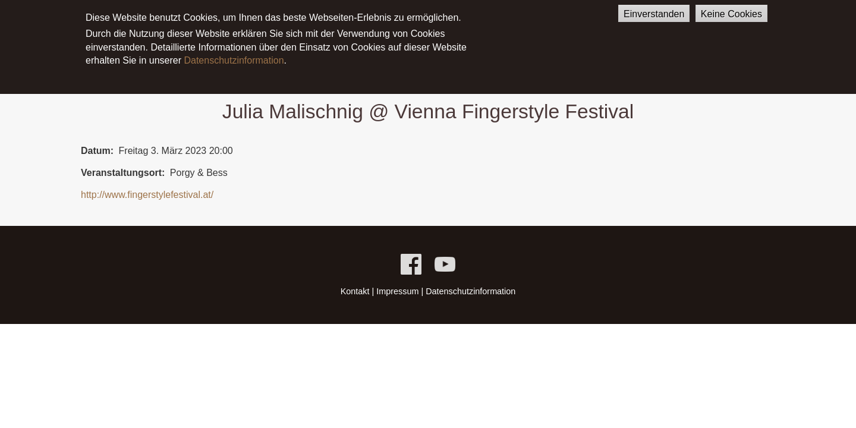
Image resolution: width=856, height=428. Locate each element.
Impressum (397, 291)
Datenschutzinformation (234, 55)
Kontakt (355, 291)
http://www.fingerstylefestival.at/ (147, 195)
